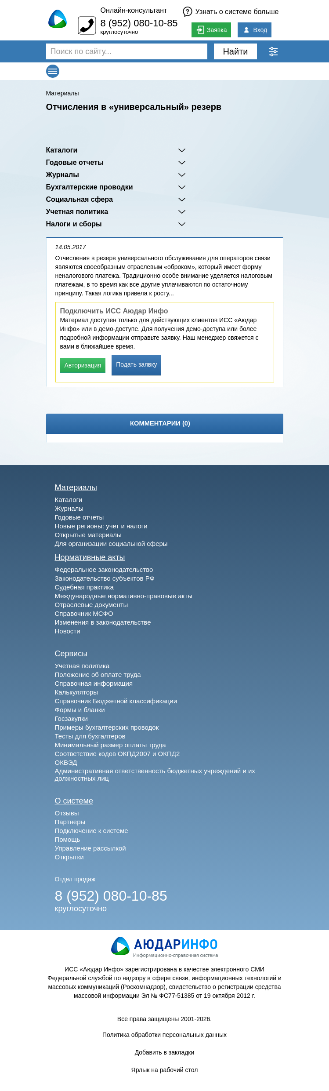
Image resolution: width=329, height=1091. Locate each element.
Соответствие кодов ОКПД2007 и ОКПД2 (117, 753)
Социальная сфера (79, 199)
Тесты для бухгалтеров (90, 736)
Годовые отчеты (75, 162)
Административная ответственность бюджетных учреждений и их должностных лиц (155, 774)
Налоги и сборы (74, 224)
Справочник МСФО (84, 613)
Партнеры (70, 822)
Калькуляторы (76, 692)
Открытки (69, 857)
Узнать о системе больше (237, 11)
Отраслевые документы (91, 604)
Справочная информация (94, 683)
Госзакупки (71, 718)
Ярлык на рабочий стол (164, 1069)
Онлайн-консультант (133, 10)
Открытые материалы (88, 534)
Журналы (62, 174)
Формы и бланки (80, 709)
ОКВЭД (66, 762)
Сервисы (71, 653)
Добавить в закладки (165, 1052)
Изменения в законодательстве (103, 622)
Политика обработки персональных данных (164, 1034)
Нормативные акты (90, 557)
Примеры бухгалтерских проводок (107, 727)
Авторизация (83, 365)
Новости (67, 631)
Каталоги (62, 150)
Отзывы (67, 813)
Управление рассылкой (90, 848)
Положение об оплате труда (98, 674)
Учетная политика (77, 211)
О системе (74, 800)
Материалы (62, 93)
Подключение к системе (91, 830)
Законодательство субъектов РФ (105, 578)
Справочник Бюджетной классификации (116, 701)
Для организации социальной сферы (111, 543)
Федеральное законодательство (104, 569)
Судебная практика (84, 587)
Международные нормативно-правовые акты (124, 596)
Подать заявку (136, 364)
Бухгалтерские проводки (89, 187)
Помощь (67, 839)
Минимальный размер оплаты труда (110, 745)
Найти (235, 51)
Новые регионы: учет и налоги (101, 526)
